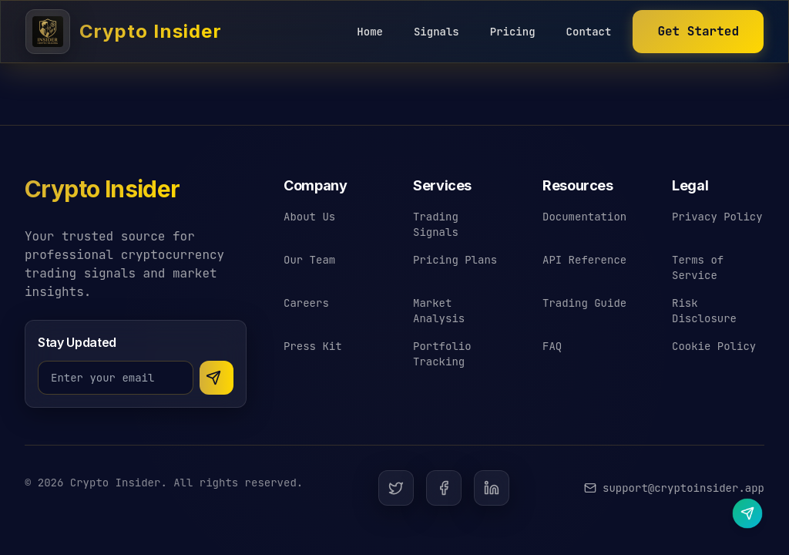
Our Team (309, 260)
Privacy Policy (717, 217)
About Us (309, 217)
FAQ (552, 346)
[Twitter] (396, 488)
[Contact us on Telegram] (747, 513)
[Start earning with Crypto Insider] (698, 31)
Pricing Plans (455, 260)
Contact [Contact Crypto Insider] (589, 32)
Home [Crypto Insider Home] (370, 32)
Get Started (698, 31)
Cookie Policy (714, 346)
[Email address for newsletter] (115, 378)
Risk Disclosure (704, 310)
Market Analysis (439, 310)
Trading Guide (584, 303)
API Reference (584, 260)
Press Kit (313, 346)
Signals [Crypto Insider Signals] (436, 32)
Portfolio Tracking (442, 353)
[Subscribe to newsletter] (216, 378)
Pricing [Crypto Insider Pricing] (513, 32)
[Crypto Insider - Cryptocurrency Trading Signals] (123, 31)
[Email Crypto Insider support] (674, 488)
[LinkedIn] (491, 488)
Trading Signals (435, 224)
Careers (306, 303)
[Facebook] (444, 488)
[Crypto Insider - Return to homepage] (102, 195)
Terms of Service (698, 267)
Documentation (584, 217)
